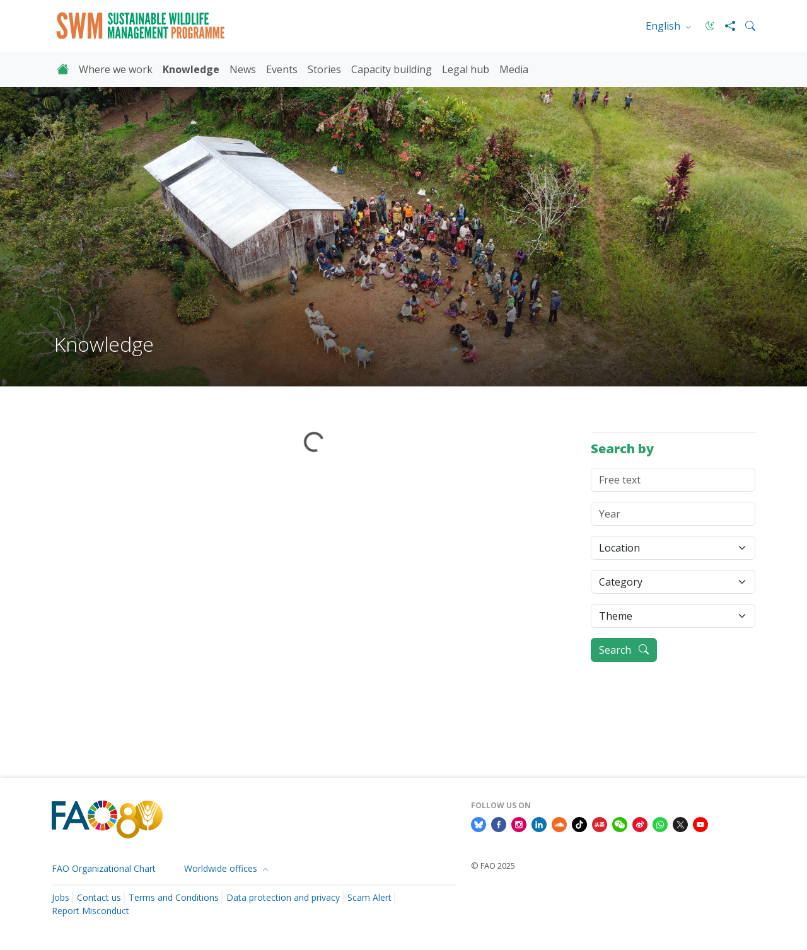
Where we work (116, 69)
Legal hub (465, 69)
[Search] (745, 26)
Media (513, 69)
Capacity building (391, 69)
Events (282, 69)
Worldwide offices (222, 868)
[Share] (725, 26)
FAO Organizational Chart (104, 868)
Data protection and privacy (283, 897)
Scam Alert (369, 897)
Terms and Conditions (174, 897)
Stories (324, 69)
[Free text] (673, 480)
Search (624, 649)
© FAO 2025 (493, 865)
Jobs (60, 897)
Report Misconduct (90, 911)
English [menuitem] (664, 26)
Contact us (99, 897)
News (242, 69)
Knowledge (191, 69)
